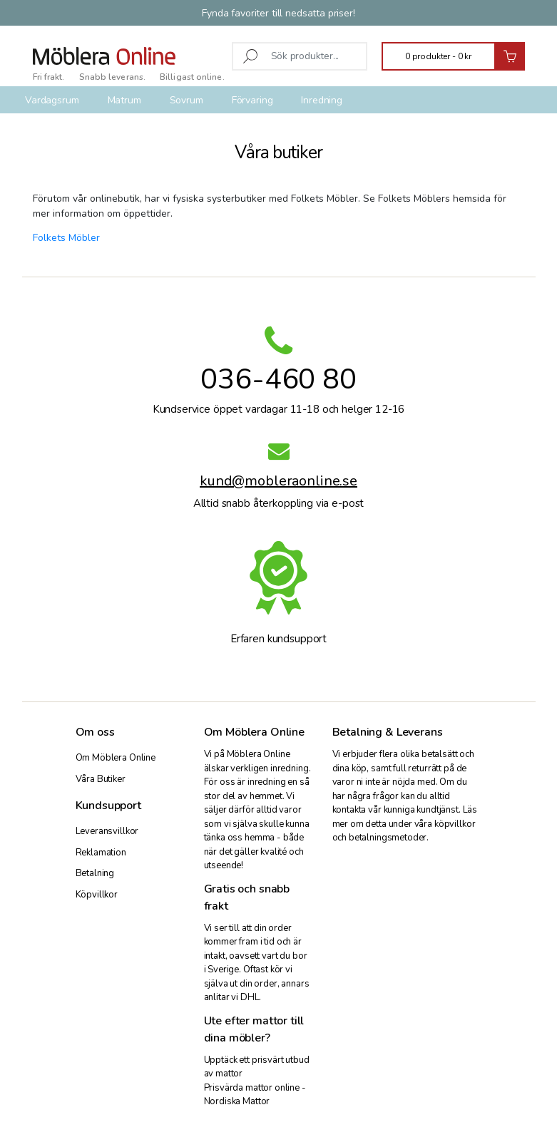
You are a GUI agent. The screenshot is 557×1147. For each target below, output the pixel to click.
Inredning (321, 100)
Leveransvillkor (107, 831)
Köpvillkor (97, 894)
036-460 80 (278, 379)
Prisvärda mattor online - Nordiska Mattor (255, 1095)
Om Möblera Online (115, 757)
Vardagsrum (52, 100)
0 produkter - (438, 56)
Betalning (95, 873)
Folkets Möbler (66, 238)
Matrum (124, 100)
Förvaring (252, 100)
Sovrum (186, 100)
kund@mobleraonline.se (278, 482)
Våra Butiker (101, 779)
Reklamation (101, 852)
